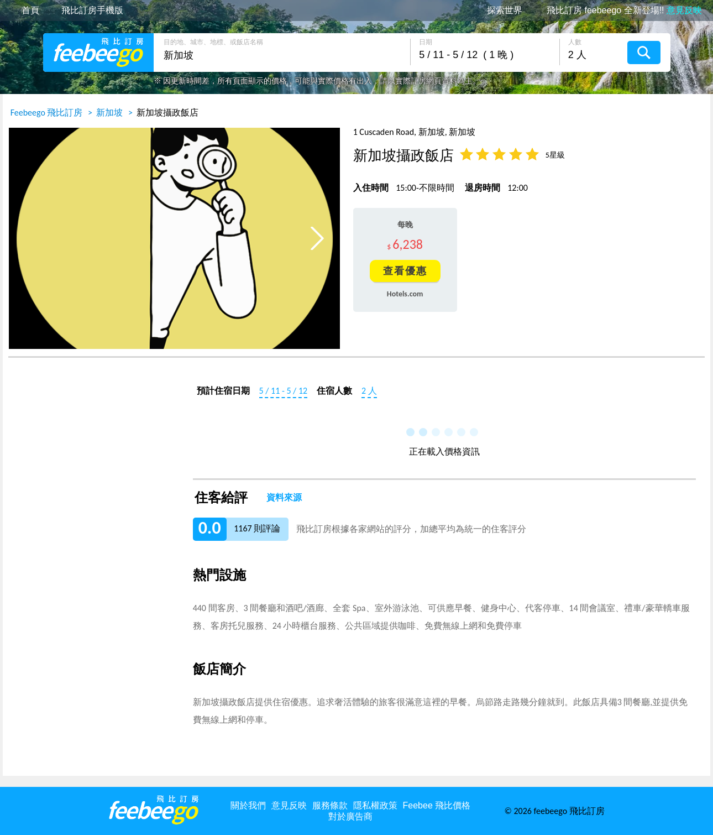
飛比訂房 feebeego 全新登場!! (624, 10)
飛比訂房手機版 (92, 10)
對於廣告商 (350, 816)
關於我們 (248, 805)
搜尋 (643, 52)
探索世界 (504, 10)
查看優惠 (405, 271)
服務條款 (330, 805)
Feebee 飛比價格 (437, 805)
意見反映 (289, 805)
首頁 (30, 10)
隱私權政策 (375, 805)
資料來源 (284, 498)
